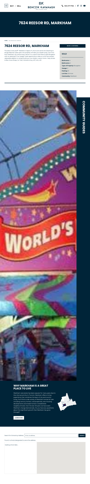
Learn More (19, 418)
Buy (12, 6)
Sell (19, 6)
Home (5, 40)
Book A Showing (72, 46)
